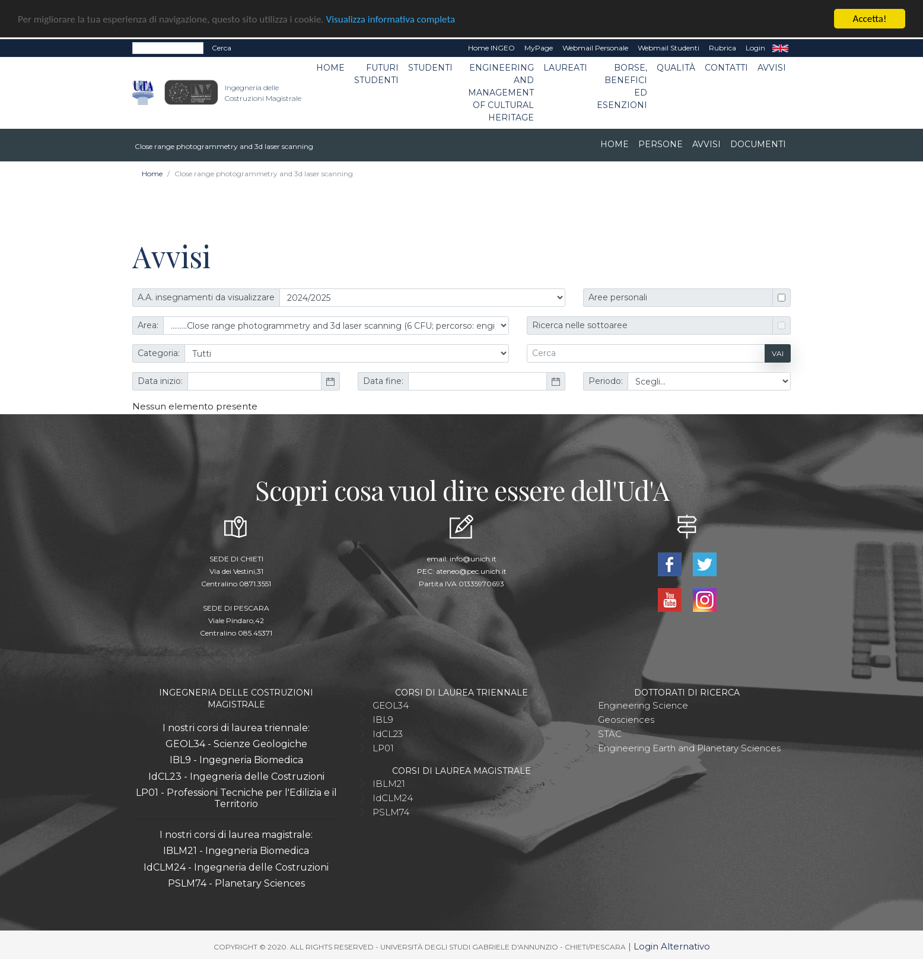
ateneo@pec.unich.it (471, 570)
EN (780, 47)
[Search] (167, 47)
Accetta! (870, 18)
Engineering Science (643, 704)
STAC (610, 733)
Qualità (676, 67)
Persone (660, 143)
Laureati (565, 67)
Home (330, 67)
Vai (778, 352)
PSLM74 (391, 811)
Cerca (221, 47)
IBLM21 (389, 783)
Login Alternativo (672, 945)
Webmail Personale (595, 47)
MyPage (538, 47)
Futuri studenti (376, 73)
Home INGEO (491, 47)
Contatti (726, 67)
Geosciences (626, 719)
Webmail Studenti (668, 47)
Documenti (758, 143)
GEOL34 (391, 704)
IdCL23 (388, 733)
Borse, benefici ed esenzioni (622, 86)
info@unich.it (473, 558)
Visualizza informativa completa (391, 18)
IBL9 (383, 719)
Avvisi (772, 67)
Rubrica (722, 47)
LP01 (383, 747)
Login (755, 47)
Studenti (430, 67)
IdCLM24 (393, 797)
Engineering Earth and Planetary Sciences (689, 747)
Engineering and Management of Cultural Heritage (501, 92)
